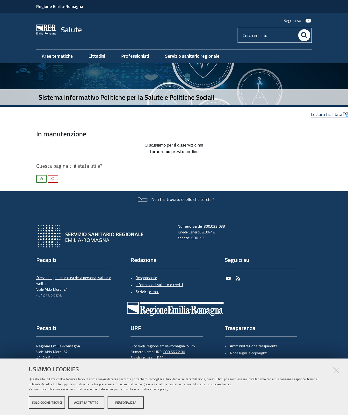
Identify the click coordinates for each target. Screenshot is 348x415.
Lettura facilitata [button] (329, 114)
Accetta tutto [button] (86, 402)
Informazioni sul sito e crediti (159, 285)
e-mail (154, 292)
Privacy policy (159, 389)
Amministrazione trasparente (254, 346)
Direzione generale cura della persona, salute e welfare (73, 280)
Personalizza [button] (125, 402)
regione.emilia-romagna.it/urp (171, 346)
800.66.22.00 (174, 352)
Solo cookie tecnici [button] (47, 402)
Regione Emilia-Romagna (59, 6)
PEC (160, 357)
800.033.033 (214, 226)
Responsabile (146, 278)
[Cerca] (304, 35)
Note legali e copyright (248, 353)
